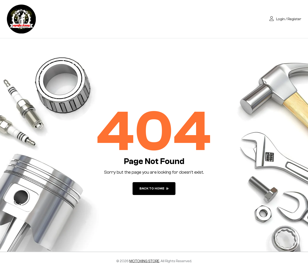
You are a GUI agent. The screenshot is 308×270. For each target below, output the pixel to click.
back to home (154, 188)
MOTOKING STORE (144, 261)
